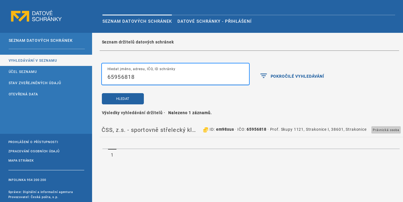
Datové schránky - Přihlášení (214, 21)
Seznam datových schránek (137, 21)
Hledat (122, 98)
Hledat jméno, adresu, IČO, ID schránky (141, 68)
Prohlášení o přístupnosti (33, 142)
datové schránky (36, 16)
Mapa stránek (21, 160)
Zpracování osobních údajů (34, 151)
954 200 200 (36, 180)
